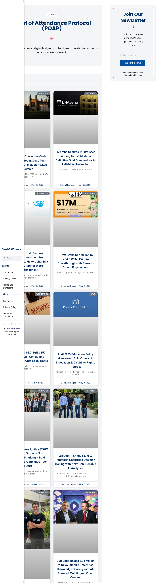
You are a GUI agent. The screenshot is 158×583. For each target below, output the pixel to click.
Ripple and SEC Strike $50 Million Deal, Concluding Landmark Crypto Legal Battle (28, 356)
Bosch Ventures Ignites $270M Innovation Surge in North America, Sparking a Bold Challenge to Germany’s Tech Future (28, 457)
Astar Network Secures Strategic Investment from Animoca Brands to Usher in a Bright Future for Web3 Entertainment (28, 261)
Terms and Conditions (8, 286)
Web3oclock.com (12, 329)
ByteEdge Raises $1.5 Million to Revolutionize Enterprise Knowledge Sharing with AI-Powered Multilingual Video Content (76, 569)
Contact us (8, 272)
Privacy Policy (9, 278)
